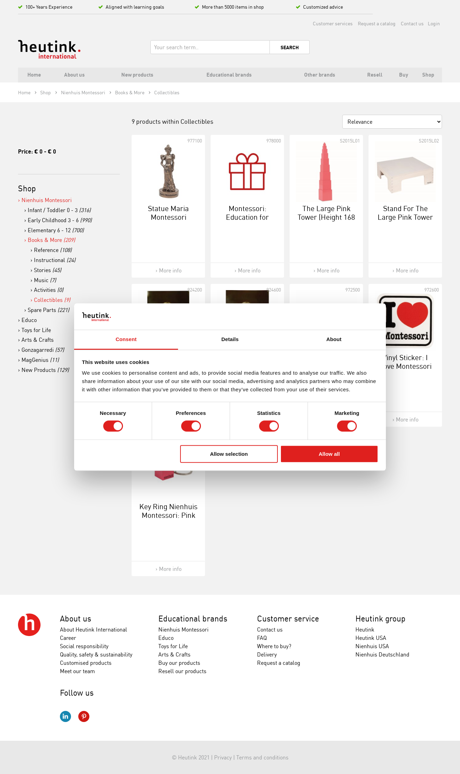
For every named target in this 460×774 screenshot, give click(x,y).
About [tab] (334, 339)
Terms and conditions (262, 757)
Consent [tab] (126, 339)
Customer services (333, 23)
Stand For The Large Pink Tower (405, 212)
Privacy (223, 757)
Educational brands (192, 619)
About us (75, 619)
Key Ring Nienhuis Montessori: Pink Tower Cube (168, 515)
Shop (27, 188)
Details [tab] (230, 339)
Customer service (288, 619)
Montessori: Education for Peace (247, 217)
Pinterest (83, 716)
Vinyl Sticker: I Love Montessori (405, 362)
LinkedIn (65, 716)
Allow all (329, 454)
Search (290, 47)
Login (434, 23)
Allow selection (229, 454)
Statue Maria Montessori (168, 212)
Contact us (412, 23)
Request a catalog (377, 23)
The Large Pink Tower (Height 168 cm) (326, 217)
